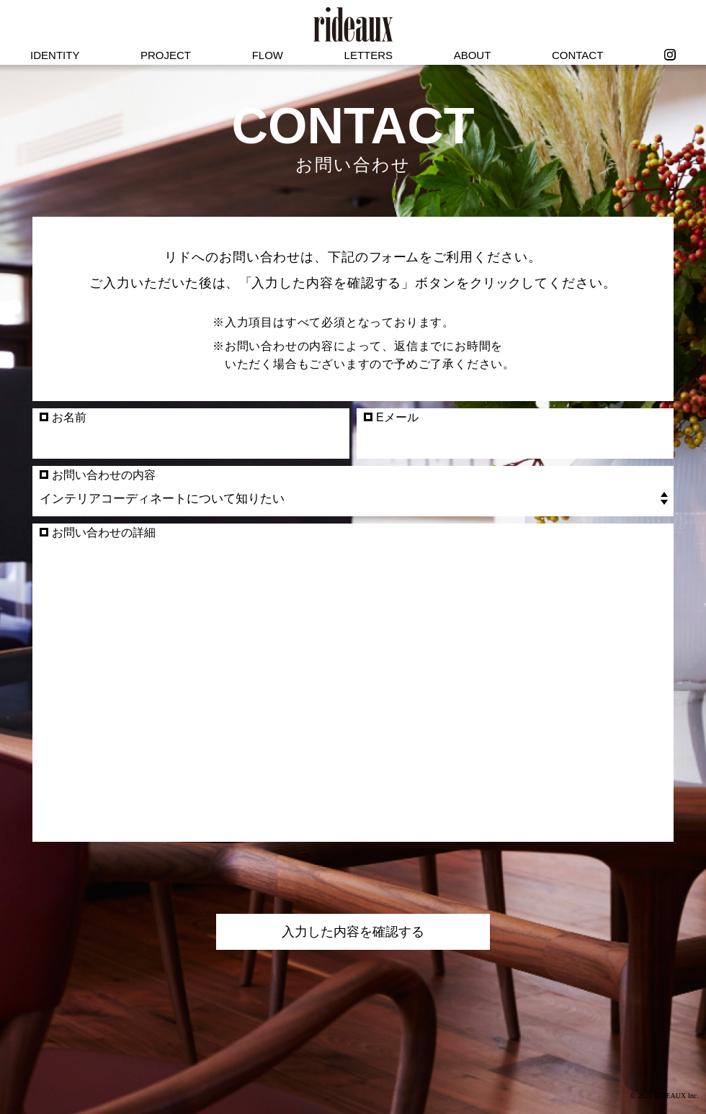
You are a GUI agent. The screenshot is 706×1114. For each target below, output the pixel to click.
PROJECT (165, 55)
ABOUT (472, 55)
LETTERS (368, 55)
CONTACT (577, 55)
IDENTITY (54, 55)
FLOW (267, 55)
